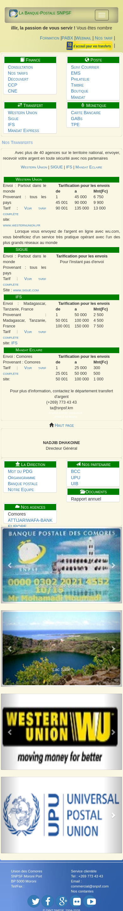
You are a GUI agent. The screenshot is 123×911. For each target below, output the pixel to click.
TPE (75, 124)
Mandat (78, 97)
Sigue (13, 118)
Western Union (22, 112)
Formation (49, 37)
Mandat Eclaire (88, 167)
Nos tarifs (18, 73)
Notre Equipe (21, 489)
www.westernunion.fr (21, 225)
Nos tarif (104, 37)
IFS (11, 124)
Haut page (64, 425)
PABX (67, 37)
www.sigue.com (26, 290)
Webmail (83, 37)
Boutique (79, 90)
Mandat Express (23, 130)
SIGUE (57, 167)
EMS (75, 73)
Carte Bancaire (86, 112)
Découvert (18, 79)
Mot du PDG (20, 471)
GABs (76, 118)
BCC (75, 471)
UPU (75, 477)
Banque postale (23, 483)
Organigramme (22, 477)
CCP (12, 84)
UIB (74, 483)
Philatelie (80, 79)
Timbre (77, 84)
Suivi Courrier (85, 67)
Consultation (20, 67)
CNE (12, 90)
